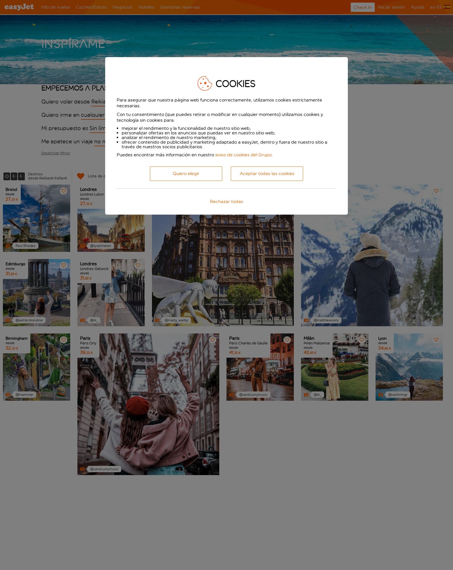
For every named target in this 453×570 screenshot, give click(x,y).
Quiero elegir (186, 173)
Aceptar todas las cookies (267, 173)
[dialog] (226, 136)
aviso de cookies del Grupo (243, 155)
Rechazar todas (226, 201)
